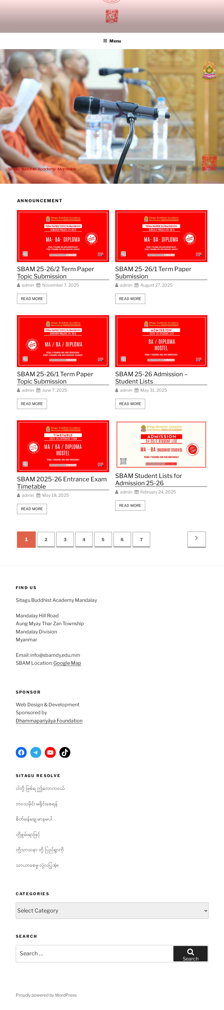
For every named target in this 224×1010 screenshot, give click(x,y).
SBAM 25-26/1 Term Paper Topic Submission (55, 377)
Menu (112, 40)
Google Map (67, 663)
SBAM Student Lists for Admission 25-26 (148, 479)
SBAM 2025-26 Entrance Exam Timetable (62, 483)
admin (28, 285)
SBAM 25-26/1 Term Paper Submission (153, 272)
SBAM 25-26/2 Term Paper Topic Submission (55, 272)
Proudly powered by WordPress (46, 995)
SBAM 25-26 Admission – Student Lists (151, 377)
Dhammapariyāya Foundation (49, 721)
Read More (32, 298)
